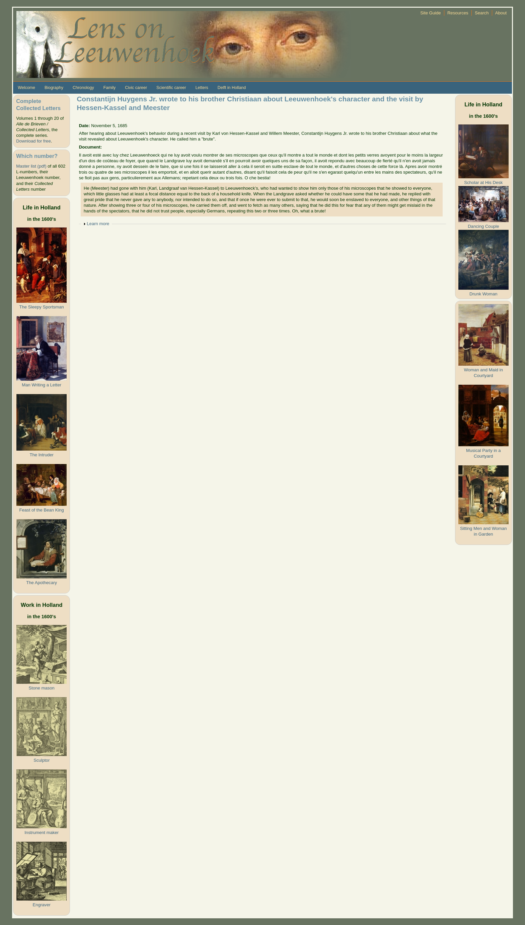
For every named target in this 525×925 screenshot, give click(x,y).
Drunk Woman (483, 293)
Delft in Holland (232, 87)
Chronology (83, 87)
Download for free (33, 141)
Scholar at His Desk (483, 182)
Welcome (26, 87)
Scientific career (171, 87)
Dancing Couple (483, 226)
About (501, 12)
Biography (54, 87)
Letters (202, 87)
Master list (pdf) (31, 166)
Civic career (136, 87)
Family (109, 87)
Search (482, 12)
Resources (457, 12)
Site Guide (430, 12)
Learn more (98, 223)
